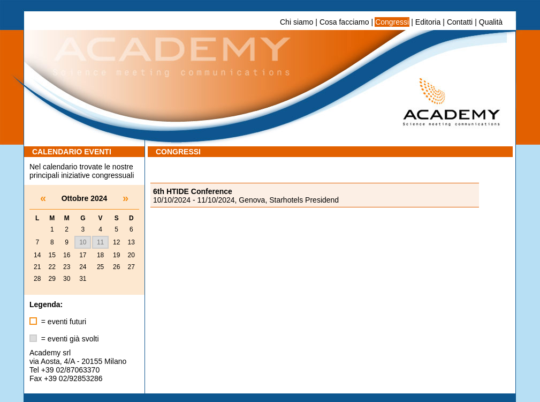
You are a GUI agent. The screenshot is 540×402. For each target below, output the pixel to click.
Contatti (460, 22)
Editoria (427, 22)
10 (82, 242)
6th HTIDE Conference (192, 191)
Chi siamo (296, 22)
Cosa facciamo (344, 22)
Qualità (491, 22)
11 (100, 242)
